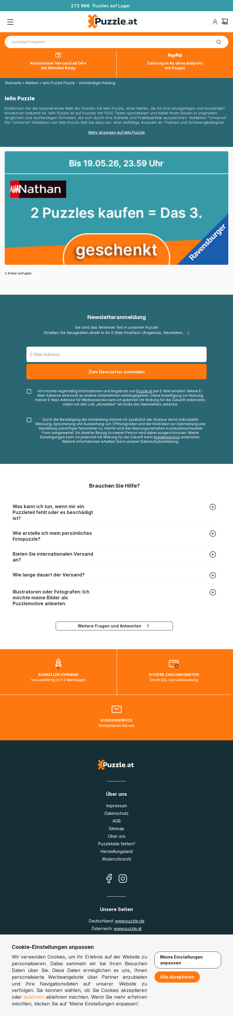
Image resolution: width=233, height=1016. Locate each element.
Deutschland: (116, 920)
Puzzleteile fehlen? (116, 843)
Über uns (116, 836)
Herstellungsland (117, 851)
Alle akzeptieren (177, 976)
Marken (31, 83)
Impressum (116, 805)
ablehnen (33, 997)
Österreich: (116, 928)
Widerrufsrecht (116, 858)
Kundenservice (167, 437)
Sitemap (116, 828)
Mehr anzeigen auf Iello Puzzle (117, 132)
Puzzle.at (144, 391)
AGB (117, 820)
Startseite (13, 83)
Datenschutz (117, 813)
